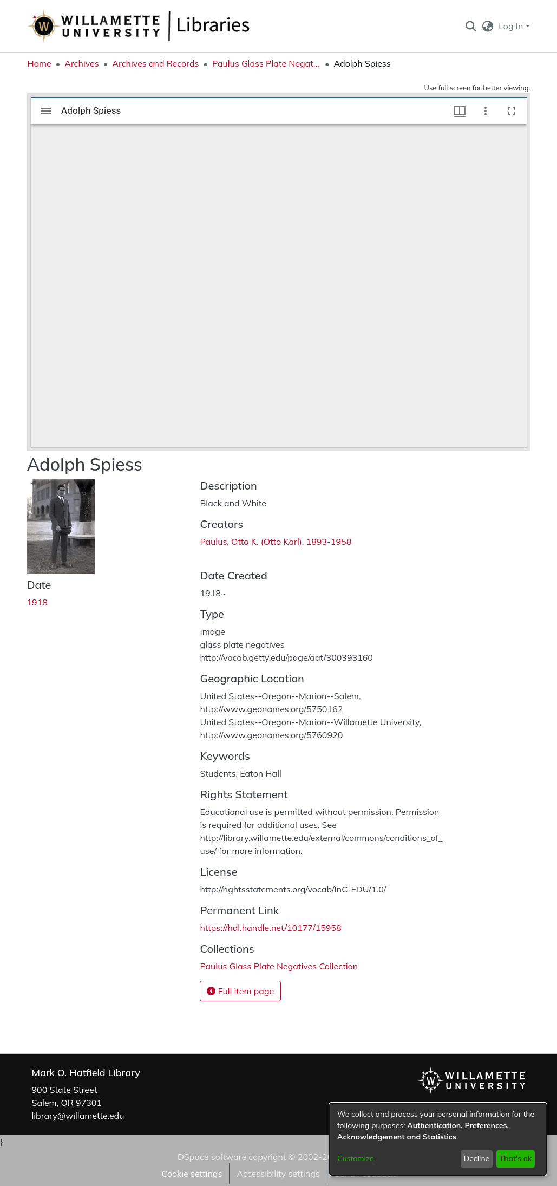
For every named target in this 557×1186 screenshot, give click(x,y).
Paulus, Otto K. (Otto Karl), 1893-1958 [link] (275, 541)
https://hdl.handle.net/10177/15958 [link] (270, 927)
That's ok (515, 1158)
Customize (355, 1158)
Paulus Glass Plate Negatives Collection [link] (266, 63)
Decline (477, 1158)
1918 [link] (37, 602)
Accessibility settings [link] (278, 1173)
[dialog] (438, 1139)
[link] (279, 966)
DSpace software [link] (212, 1156)
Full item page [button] (240, 991)
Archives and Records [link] (155, 63)
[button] (471, 25)
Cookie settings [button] (191, 1173)
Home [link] (39, 63)
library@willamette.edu (78, 1115)
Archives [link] (81, 63)
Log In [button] (512, 26)
